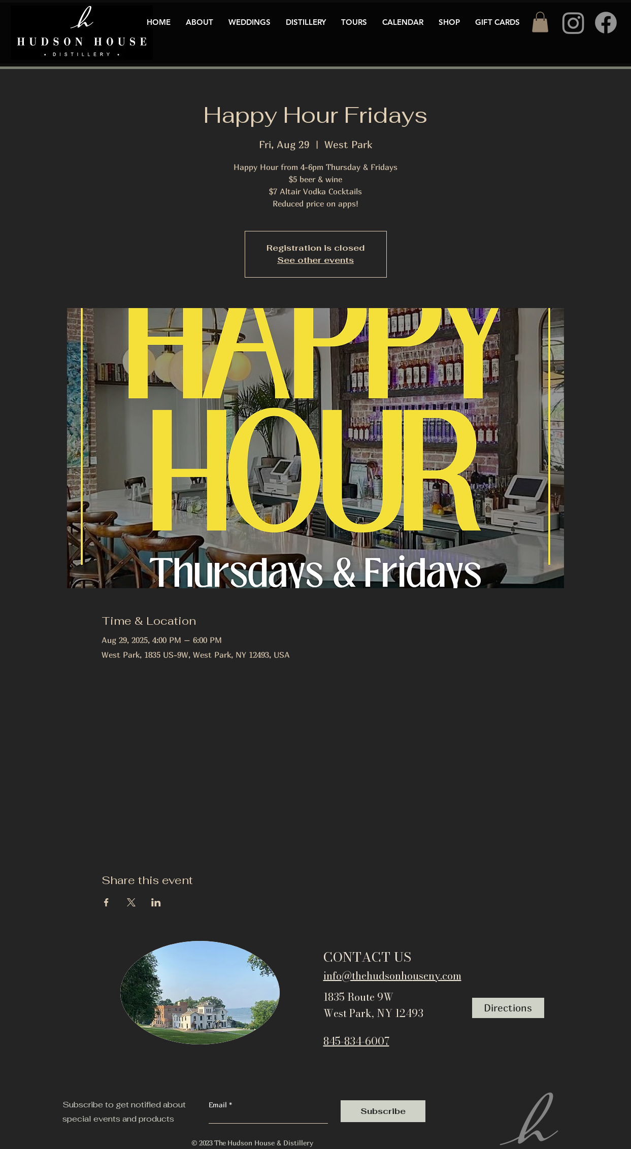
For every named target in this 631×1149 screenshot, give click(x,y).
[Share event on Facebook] (106, 902)
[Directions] (508, 1008)
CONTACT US (367, 957)
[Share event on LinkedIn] (156, 902)
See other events (315, 260)
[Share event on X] (131, 902)
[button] (540, 22)
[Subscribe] (383, 1111)
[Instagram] (573, 22)
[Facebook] (605, 22)
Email (219, 1104)
